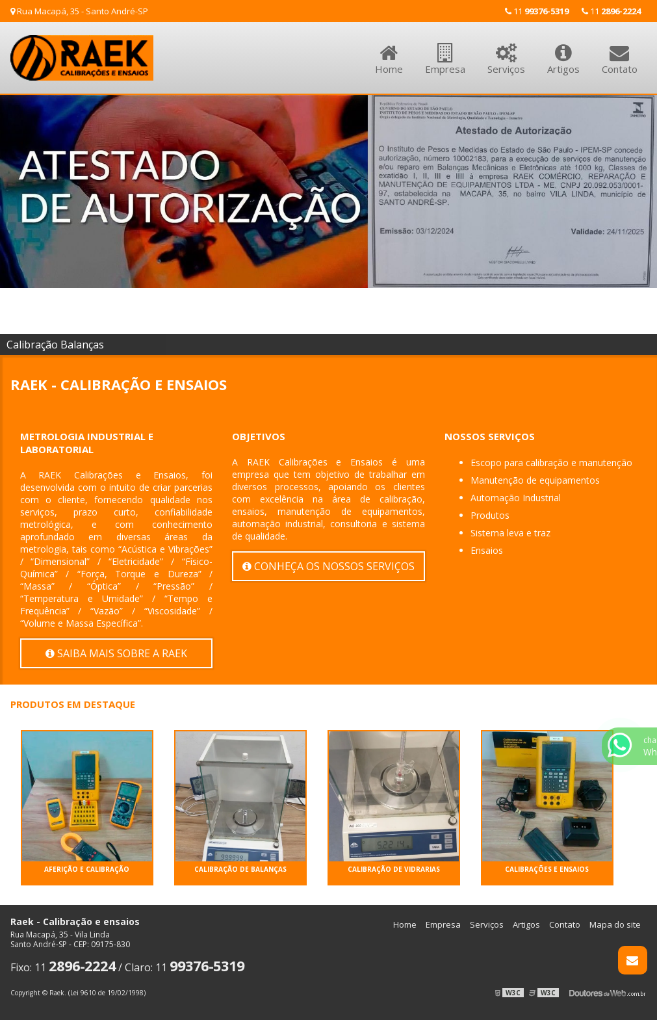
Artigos (563, 52)
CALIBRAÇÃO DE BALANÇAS (240, 869)
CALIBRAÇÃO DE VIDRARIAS (394, 869)
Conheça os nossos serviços (328, 566)
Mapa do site (615, 924)
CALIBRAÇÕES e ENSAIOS (547, 869)
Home (389, 52)
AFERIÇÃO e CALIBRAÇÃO (86, 869)
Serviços (506, 52)
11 (611, 11)
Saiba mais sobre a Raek (116, 653)
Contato (620, 52)
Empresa (445, 52)
